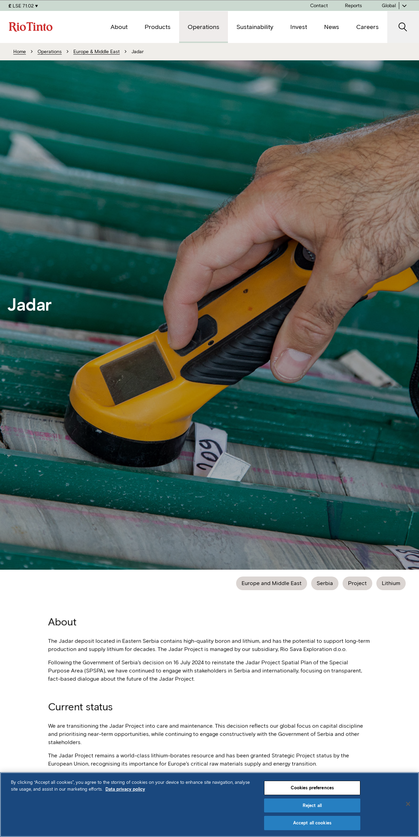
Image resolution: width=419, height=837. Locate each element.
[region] (209, 804)
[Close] (408, 803)
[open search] (403, 27)
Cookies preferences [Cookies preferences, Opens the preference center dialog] (312, 787)
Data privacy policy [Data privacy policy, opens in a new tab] (125, 789)
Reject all (312, 805)
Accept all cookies (312, 822)
